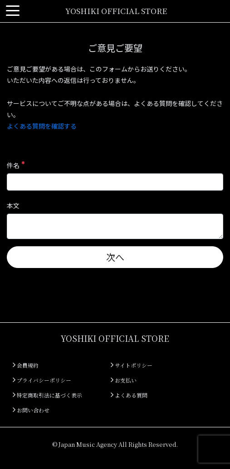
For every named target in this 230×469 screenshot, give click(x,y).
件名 (15, 165)
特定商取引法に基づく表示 (47, 395)
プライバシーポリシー (42, 380)
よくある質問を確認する (42, 125)
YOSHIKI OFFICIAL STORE (116, 10)
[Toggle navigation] (12, 11)
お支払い (124, 380)
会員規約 (26, 365)
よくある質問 (129, 395)
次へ (115, 256)
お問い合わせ (31, 410)
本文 (13, 205)
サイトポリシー (131, 365)
